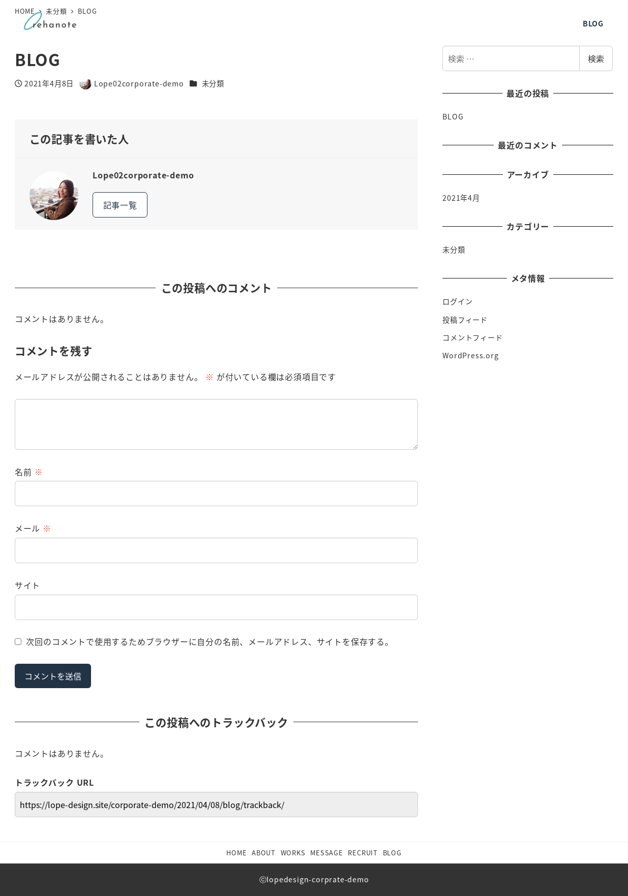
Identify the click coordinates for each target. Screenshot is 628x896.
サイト (27, 585)
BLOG (452, 116)
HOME (236, 852)
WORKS (293, 852)
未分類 (213, 83)
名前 (29, 472)
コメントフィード (472, 337)
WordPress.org (470, 355)
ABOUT (264, 852)
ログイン (457, 301)
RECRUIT (363, 852)
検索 (596, 58)
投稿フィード (465, 320)
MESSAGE (326, 852)
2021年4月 (461, 198)
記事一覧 (120, 205)
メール (33, 528)
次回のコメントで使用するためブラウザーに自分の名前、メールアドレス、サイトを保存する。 (209, 641)
